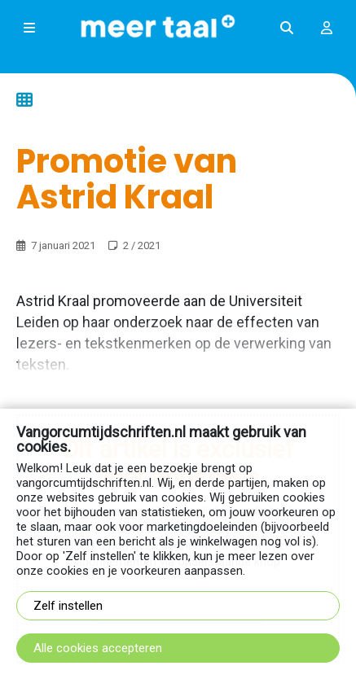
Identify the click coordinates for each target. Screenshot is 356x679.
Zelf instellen (68, 605)
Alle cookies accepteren (97, 648)
